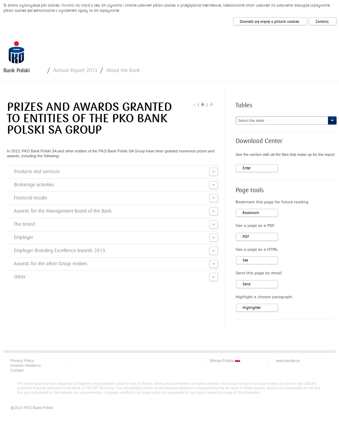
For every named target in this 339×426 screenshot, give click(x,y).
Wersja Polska (225, 360)
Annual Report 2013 (75, 70)
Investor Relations (25, 365)
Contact (17, 370)
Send (246, 284)
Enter (246, 168)
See (245, 260)
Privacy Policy (22, 360)
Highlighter (251, 307)
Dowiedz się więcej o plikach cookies (269, 21)
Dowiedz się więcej (75, 5)
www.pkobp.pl (288, 360)
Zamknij (322, 21)
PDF (245, 236)
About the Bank (123, 70)
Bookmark (250, 213)
